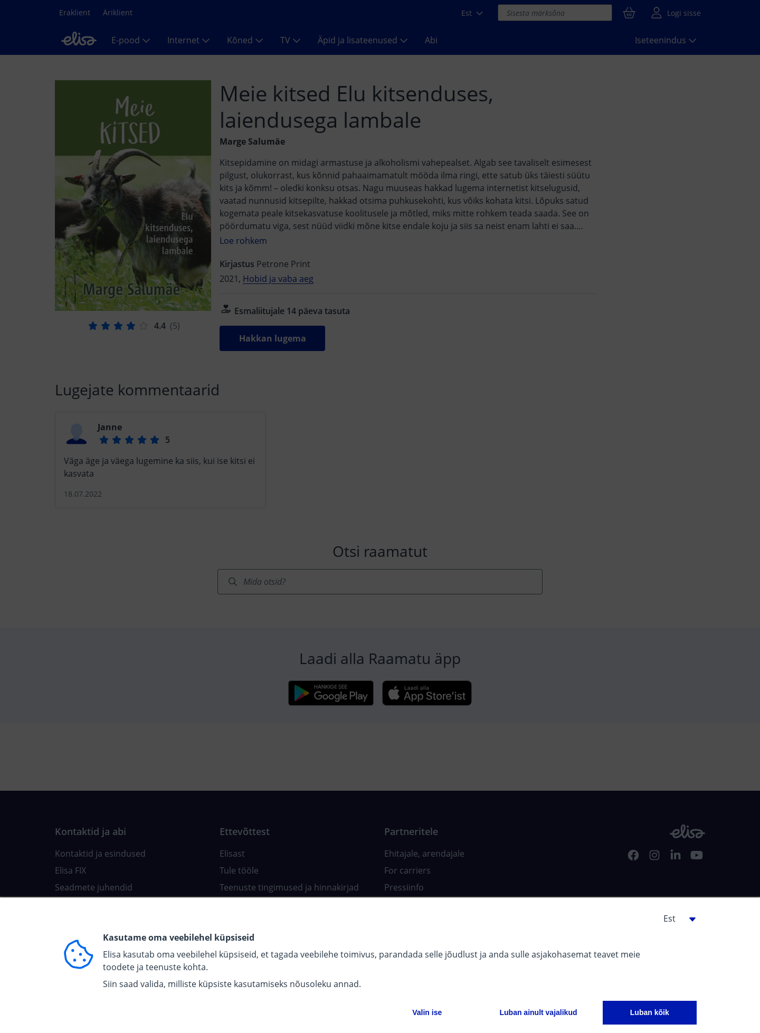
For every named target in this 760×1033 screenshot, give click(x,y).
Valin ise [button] (427, 1012)
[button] (675, 918)
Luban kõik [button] (649, 1012)
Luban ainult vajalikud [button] (538, 1012)
